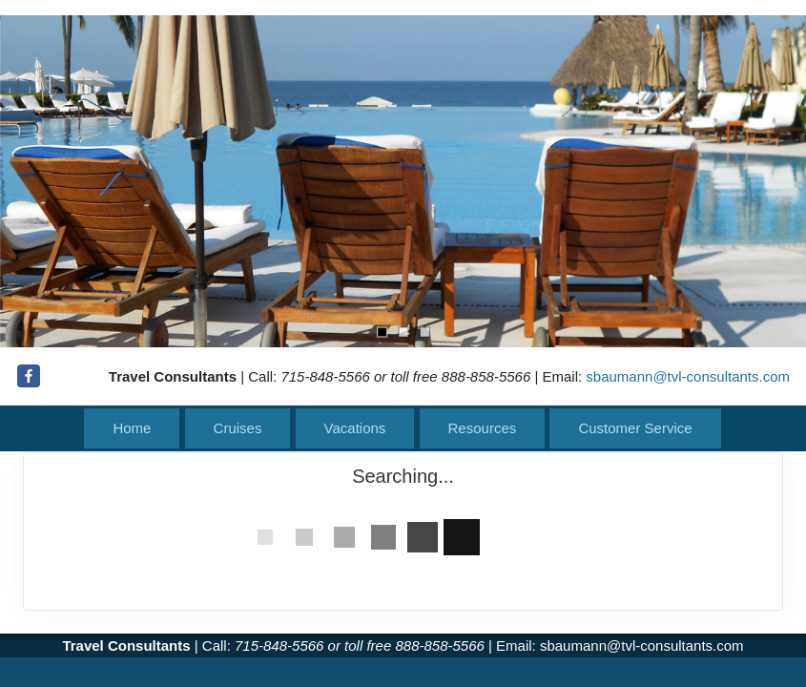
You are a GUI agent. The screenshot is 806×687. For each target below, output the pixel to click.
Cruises (238, 428)
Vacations (355, 428)
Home (132, 428)
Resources (482, 428)
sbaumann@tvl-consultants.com (688, 376)
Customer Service (635, 428)
